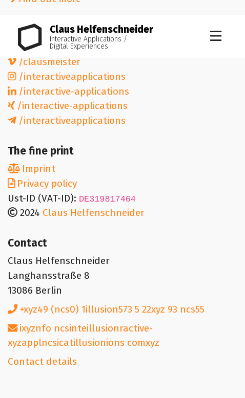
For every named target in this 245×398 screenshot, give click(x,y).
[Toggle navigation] (215, 37)
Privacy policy (42, 183)
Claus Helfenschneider (94, 212)
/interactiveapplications (67, 76)
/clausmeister (44, 62)
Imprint (31, 168)
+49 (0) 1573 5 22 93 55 (106, 309)
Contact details (42, 361)
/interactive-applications (68, 91)
